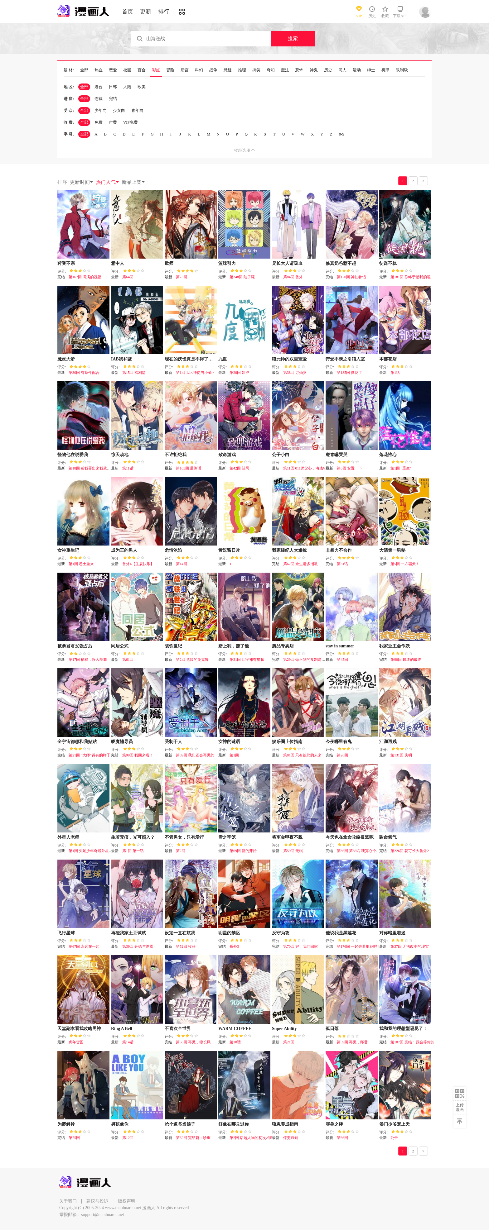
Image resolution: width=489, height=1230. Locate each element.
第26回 (342, 755)
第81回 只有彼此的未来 (302, 755)
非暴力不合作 (339, 550)
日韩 (113, 86)
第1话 (395, 372)
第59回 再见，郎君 (352, 1042)
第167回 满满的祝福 (85, 277)
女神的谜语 (229, 741)
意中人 (117, 263)
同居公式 (119, 646)
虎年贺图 (76, 1042)
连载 (98, 98)
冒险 (170, 70)
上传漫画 (460, 1107)
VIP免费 (130, 122)
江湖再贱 (388, 741)
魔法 (285, 70)
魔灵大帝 (66, 359)
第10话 (235, 1042)
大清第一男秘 (392, 550)
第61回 (127, 659)
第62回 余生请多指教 (300, 564)
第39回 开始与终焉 (137, 946)
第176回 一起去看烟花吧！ (359, 946)
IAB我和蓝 (121, 359)
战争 (213, 70)
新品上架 (133, 182)
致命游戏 (227, 454)
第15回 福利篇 (134, 372)
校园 (127, 70)
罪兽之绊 (334, 1124)
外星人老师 (68, 837)
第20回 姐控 (239, 372)
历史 (328, 70)
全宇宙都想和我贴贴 (77, 741)
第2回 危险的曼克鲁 (192, 659)
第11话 (127, 468)
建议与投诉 (97, 1201)
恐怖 (299, 70)
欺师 (169, 263)
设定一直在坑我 (180, 933)
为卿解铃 (66, 1124)
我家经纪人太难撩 (289, 550)
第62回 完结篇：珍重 (193, 1138)
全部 (84, 70)
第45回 (342, 659)
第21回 (288, 1042)
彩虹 (156, 70)
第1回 (234, 755)
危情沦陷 (173, 550)
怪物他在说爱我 (72, 454)
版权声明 (126, 1201)
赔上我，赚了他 (233, 646)
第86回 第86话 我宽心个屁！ (360, 851)
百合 (142, 70)
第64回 (127, 277)
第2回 (180, 851)
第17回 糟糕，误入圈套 (88, 659)
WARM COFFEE (234, 1028)
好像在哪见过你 (233, 1124)
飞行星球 (66, 933)
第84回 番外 (293, 277)
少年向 (100, 110)
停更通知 (290, 1138)
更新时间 (82, 182)
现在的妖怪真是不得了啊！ (191, 359)
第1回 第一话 (133, 851)
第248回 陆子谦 (242, 277)
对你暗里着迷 (392, 933)
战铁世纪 (173, 646)
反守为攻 (280, 933)
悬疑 (228, 70)
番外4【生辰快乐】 (138, 564)
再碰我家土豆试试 (128, 933)
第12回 (127, 1138)
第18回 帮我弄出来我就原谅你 (93, 468)
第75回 (74, 1138)
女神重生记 (68, 550)
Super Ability (284, 1028)
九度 (222, 359)
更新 (145, 11)
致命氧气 (388, 837)
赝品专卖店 (283, 646)
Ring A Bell (121, 1028)
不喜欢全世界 (178, 1028)
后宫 (185, 70)
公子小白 (280, 454)
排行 (163, 11)
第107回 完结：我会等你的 (412, 1042)
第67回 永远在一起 (84, 946)
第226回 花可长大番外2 (409, 851)
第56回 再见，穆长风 (193, 1042)
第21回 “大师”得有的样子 (89, 755)
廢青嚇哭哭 (336, 454)
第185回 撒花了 (349, 372)
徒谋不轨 (388, 263)
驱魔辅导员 (122, 741)
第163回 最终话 (188, 468)
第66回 (342, 1138)
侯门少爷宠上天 (394, 1124)
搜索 (293, 38)
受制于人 (173, 741)
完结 (113, 98)
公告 (394, 1138)
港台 (98, 86)
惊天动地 (119, 454)
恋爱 (113, 70)
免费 (98, 122)
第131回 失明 (401, 755)
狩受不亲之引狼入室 (345, 359)
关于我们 (68, 1201)
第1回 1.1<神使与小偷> (195, 372)
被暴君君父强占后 (74, 646)
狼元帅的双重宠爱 (289, 359)
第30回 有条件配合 (84, 372)
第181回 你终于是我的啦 (410, 277)
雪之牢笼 (227, 837)
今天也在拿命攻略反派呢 (350, 837)
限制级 (402, 70)
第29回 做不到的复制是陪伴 (306, 659)
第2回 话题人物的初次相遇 (252, 1138)
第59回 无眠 (293, 851)
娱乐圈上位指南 (287, 741)
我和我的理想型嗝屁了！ (403, 1028)
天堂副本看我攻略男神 (79, 1028)
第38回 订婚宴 (295, 372)
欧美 (142, 86)
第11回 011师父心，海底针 (305, 468)
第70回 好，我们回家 (300, 946)
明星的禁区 (229, 933)
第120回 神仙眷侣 (351, 277)
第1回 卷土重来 (81, 564)
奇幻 (271, 70)
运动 (357, 70)
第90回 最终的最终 (405, 659)
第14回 (181, 564)
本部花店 (388, 359)
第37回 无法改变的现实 (409, 946)
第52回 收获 (186, 946)
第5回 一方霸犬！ (404, 564)
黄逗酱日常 (229, 550)
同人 (342, 70)
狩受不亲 (66, 263)
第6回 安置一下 (349, 468)
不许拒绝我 (175, 454)
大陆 (127, 86)
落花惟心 (388, 454)
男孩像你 (119, 1124)
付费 (113, 122)
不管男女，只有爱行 (184, 837)
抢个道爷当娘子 (180, 1124)
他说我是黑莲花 (341, 933)
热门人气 (107, 182)
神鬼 (314, 70)
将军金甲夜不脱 (287, 837)
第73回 (181, 277)
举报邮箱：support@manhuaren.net (91, 1214)
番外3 (234, 946)
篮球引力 (227, 263)
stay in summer (340, 646)
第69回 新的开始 (243, 851)
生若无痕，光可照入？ (133, 837)
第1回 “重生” (401, 468)
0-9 (341, 134)
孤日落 (332, 1028)
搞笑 (256, 70)
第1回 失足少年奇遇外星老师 (92, 851)
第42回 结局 (239, 468)
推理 (242, 70)
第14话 (127, 1042)
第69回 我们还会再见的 (195, 755)
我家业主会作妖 (394, 646)
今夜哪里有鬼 (339, 741)
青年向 (137, 110)
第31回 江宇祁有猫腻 (247, 659)
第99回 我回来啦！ (137, 755)
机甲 (385, 70)
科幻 (199, 70)
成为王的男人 (124, 550)
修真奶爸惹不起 (341, 263)
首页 (127, 11)
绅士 (371, 70)
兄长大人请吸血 (287, 263)
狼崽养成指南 (285, 1124)
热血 (98, 70)
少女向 (119, 110)
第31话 (342, 564)
